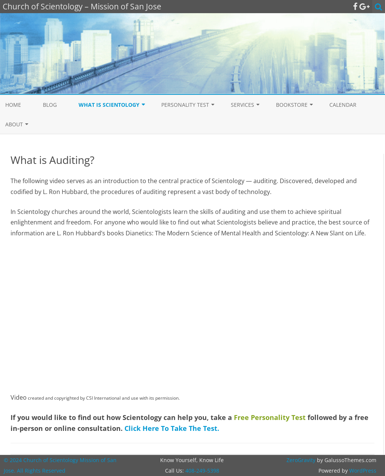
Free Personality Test (270, 417)
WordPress (362, 470)
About (14, 124)
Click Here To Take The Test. (171, 428)
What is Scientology (109, 104)
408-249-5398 (202, 470)
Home (13, 104)
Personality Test (185, 104)
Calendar (342, 104)
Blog (50, 104)
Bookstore (292, 104)
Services (242, 104)
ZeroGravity (300, 460)
